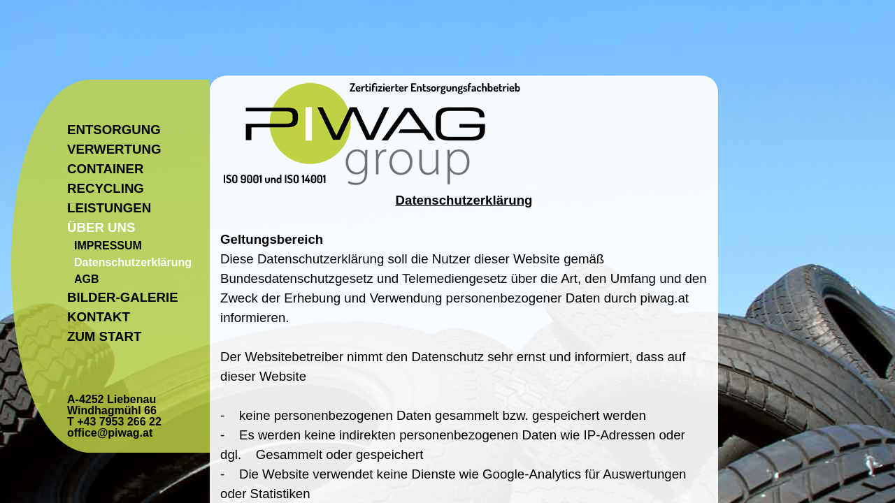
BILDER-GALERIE (122, 297)
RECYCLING (105, 188)
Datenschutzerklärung (133, 262)
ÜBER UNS (101, 227)
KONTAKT (98, 316)
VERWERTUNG (114, 149)
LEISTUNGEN (109, 208)
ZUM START (104, 336)
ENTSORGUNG (114, 129)
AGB (86, 279)
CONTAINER (105, 168)
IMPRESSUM (108, 246)
